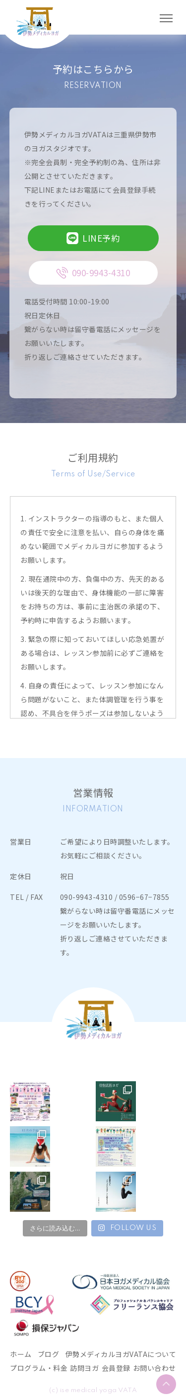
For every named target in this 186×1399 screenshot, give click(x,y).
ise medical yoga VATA (98, 1390)
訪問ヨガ (84, 1368)
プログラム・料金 (38, 1368)
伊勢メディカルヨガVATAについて (121, 1354)
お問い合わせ (154, 1368)
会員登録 (116, 1368)
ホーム (21, 1354)
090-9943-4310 (86, 897)
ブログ (49, 1354)
